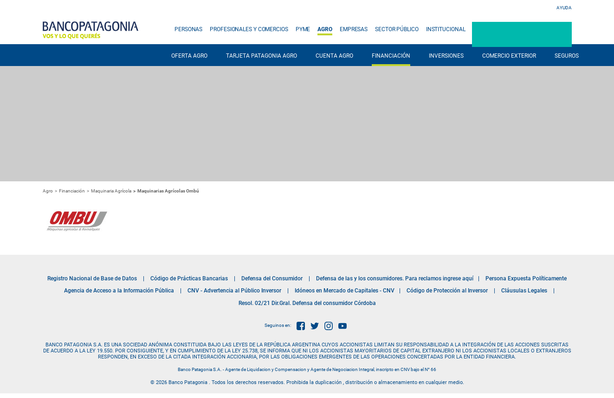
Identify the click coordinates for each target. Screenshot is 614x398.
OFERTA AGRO (189, 56)
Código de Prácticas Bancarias (189, 278)
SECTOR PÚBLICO (397, 29)
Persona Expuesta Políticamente (526, 278)
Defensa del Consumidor (272, 278)
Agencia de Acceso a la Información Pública (119, 290)
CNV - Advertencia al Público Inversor (234, 290)
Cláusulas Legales (524, 290)
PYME (303, 29)
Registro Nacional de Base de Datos (92, 278)
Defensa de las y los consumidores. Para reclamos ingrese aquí (394, 278)
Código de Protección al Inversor (447, 290)
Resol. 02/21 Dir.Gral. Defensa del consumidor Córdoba (307, 303)
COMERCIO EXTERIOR (509, 56)
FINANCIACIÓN (391, 56)
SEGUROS (567, 56)
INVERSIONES (446, 56)
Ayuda (564, 7)
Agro (48, 190)
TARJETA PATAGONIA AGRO (261, 56)
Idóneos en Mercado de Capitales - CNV (344, 290)
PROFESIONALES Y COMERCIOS (249, 29)
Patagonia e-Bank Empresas (522, 34)
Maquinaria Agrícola (111, 190)
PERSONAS (188, 29)
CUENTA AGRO (334, 56)
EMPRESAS (354, 29)
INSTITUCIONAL (445, 29)
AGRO (324, 29)
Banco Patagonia (90, 30)
